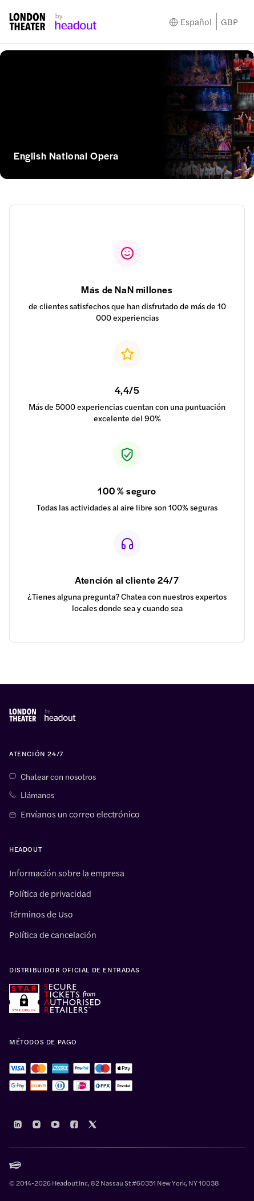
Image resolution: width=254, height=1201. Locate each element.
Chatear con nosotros (58, 776)
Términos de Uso (41, 914)
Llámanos (37, 794)
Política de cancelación (52, 934)
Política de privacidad (50, 893)
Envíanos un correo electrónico (80, 814)
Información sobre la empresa (66, 873)
